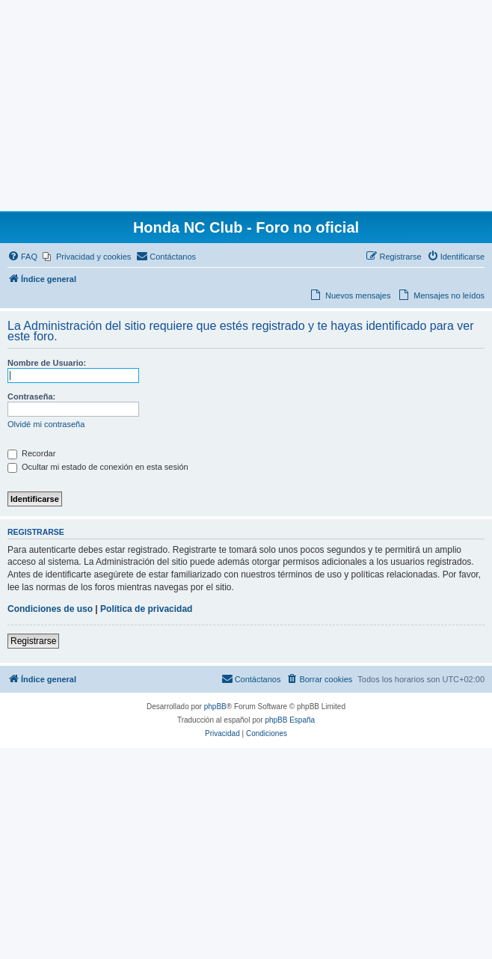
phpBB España (290, 720)
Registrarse (33, 641)
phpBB (215, 706)
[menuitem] (22, 257)
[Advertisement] (246, 104)
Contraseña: (31, 396)
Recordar (31, 453)
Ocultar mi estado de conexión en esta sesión (97, 466)
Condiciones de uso (50, 609)
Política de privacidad (146, 609)
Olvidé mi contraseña (45, 424)
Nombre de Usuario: (46, 362)
